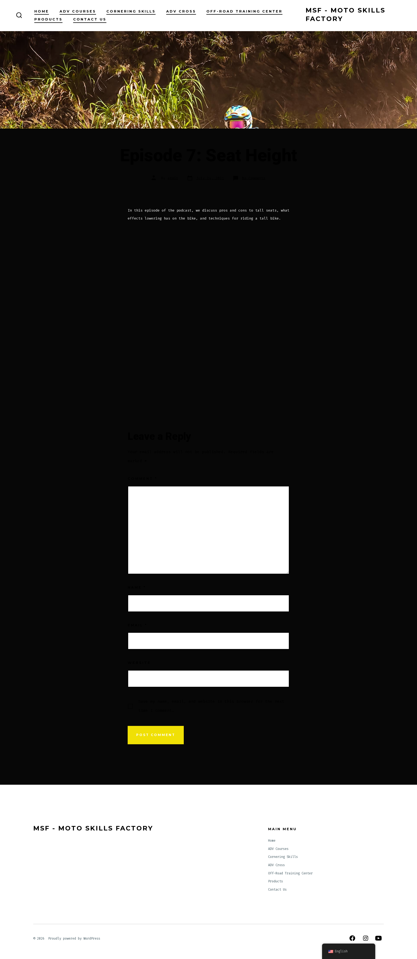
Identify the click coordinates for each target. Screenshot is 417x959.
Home (41, 11)
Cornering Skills (131, 11)
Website (139, 663)
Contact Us (89, 19)
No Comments (253, 178)
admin (173, 178)
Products (48, 19)
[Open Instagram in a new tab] (365, 938)
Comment (142, 479)
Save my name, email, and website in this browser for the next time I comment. (211, 706)
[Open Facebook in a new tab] (352, 938)
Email (137, 625)
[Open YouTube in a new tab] (378, 938)
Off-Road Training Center (244, 11)
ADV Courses (78, 11)
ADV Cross (181, 11)
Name (137, 587)
